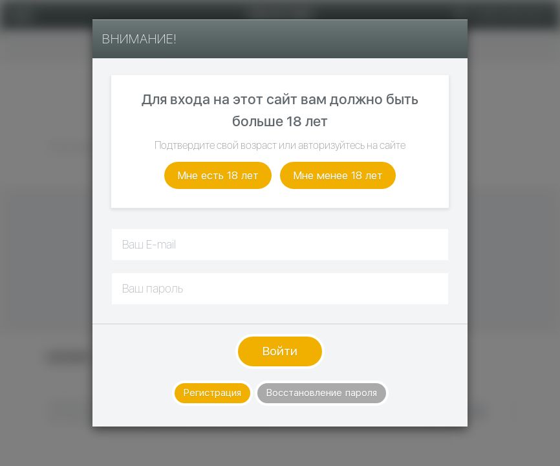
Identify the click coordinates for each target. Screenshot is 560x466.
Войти (280, 351)
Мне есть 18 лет (218, 175)
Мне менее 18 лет (338, 175)
